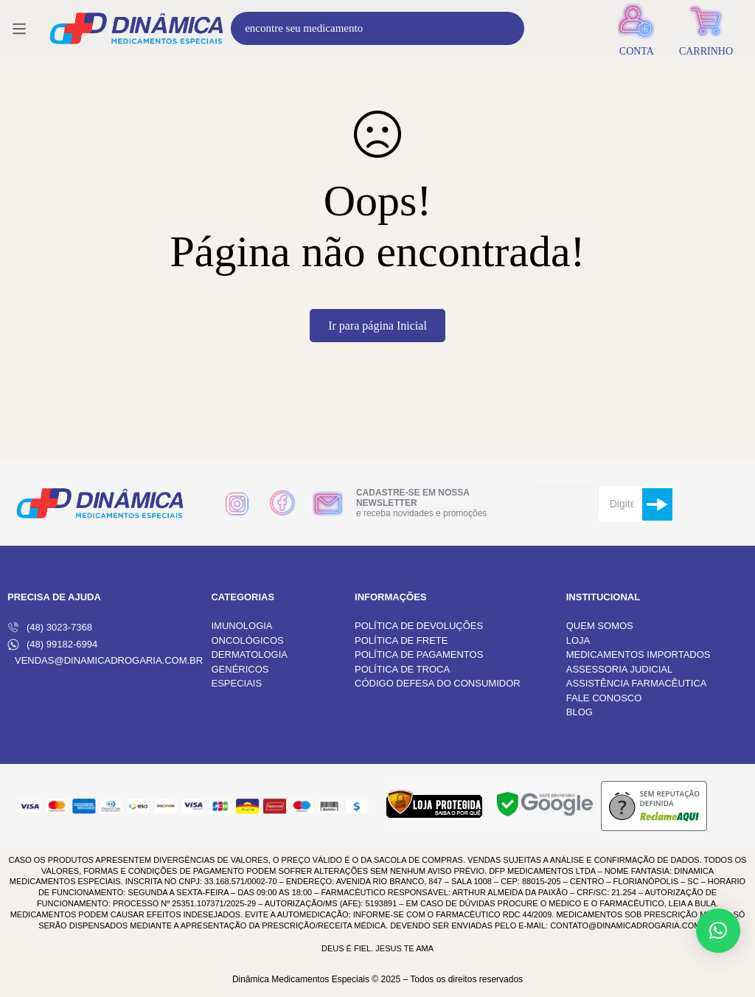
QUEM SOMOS (599, 625)
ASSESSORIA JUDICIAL (619, 669)
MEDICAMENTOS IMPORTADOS (638, 654)
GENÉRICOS (239, 669)
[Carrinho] (706, 28)
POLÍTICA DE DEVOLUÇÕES (419, 625)
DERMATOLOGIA (249, 654)
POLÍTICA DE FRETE (401, 640)
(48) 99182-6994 (52, 644)
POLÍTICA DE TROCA (402, 669)
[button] (718, 931)
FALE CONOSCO (604, 698)
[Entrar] (637, 28)
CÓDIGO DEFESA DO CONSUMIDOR (438, 683)
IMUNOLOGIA (241, 625)
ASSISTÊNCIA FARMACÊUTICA (636, 683)
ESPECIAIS (236, 683)
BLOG (579, 712)
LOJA (578, 640)
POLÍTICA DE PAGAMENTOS (419, 654)
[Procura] (507, 28)
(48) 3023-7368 (49, 627)
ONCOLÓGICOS (247, 640)
